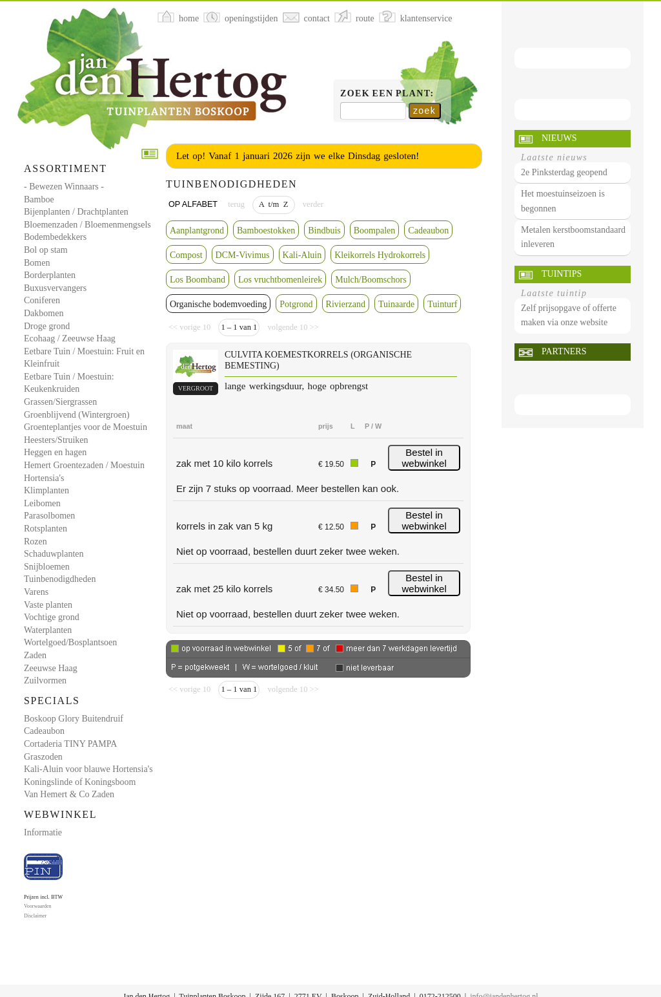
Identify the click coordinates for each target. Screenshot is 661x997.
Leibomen (42, 503)
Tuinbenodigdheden (60, 579)
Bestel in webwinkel (424, 458)
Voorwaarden (38, 906)
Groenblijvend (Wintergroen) (77, 415)
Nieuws (559, 138)
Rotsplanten (45, 528)
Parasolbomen (49, 515)
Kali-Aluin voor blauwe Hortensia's (88, 769)
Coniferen (42, 300)
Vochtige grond (51, 617)
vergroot (195, 388)
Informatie (43, 832)
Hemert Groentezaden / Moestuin (84, 465)
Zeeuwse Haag (50, 668)
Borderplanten (50, 275)
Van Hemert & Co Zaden (69, 794)
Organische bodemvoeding (218, 304)
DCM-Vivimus (243, 255)
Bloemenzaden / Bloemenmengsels (87, 225)
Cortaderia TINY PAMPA (70, 744)
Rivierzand (345, 304)
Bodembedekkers (55, 237)
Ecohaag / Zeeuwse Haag (70, 338)
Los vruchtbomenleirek (280, 279)
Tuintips (562, 274)
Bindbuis (324, 230)
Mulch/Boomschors (370, 279)
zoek (424, 110)
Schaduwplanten (54, 554)
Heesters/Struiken (56, 440)
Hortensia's (44, 478)
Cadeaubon (44, 731)
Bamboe (39, 199)
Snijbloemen (47, 567)
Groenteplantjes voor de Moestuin (85, 427)
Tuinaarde (396, 304)
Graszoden (43, 757)
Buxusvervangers (55, 288)
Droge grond (47, 326)
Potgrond (296, 304)
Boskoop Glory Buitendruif (73, 719)
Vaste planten (48, 605)
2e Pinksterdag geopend (564, 172)
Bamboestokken (266, 230)
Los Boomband (197, 279)
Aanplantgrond (197, 230)
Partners (564, 351)
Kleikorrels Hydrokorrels (379, 255)
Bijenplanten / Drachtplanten (76, 212)
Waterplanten (48, 630)
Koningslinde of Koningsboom (80, 782)
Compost (186, 255)
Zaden (35, 655)
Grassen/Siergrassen (60, 402)
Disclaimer (35, 916)
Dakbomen (43, 313)
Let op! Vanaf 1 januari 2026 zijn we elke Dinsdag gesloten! (297, 156)
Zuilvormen (45, 680)
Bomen (37, 263)
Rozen (35, 541)
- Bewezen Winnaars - (64, 186)
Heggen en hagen (55, 452)
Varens (36, 592)
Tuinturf (442, 304)
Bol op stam (46, 250)
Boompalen (375, 230)
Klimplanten (46, 490)
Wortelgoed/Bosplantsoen (70, 642)
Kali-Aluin (302, 255)
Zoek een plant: (387, 93)
